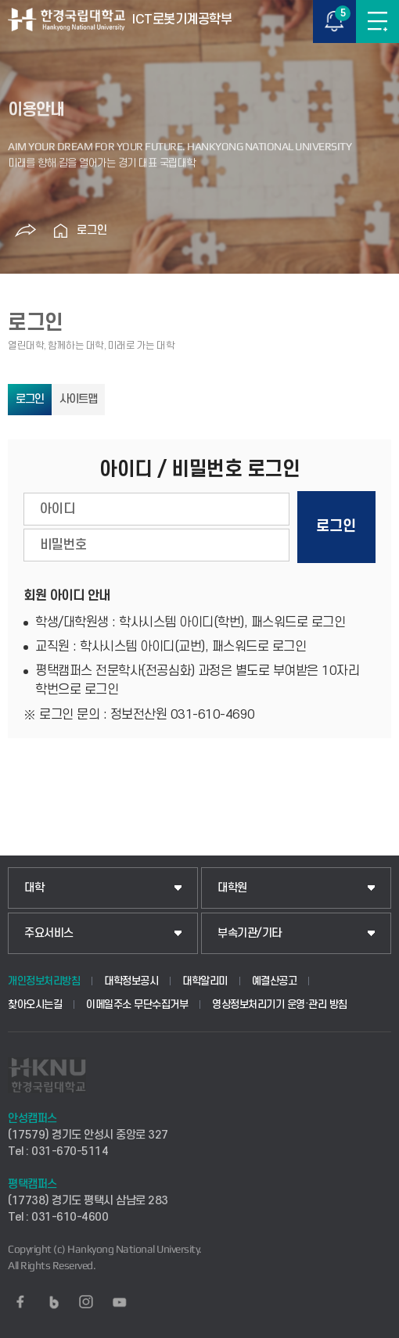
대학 (34, 888)
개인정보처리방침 (44, 981)
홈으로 (61, 230)
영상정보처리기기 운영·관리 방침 (279, 1004)
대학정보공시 (131, 981)
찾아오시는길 (35, 1004)
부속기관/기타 (249, 933)
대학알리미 (205, 981)
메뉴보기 (377, 21)
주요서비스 (49, 933)
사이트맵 (78, 399)
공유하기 (25, 230)
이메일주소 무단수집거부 (137, 1004)
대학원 (232, 888)
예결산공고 (274, 981)
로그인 (92, 230)
